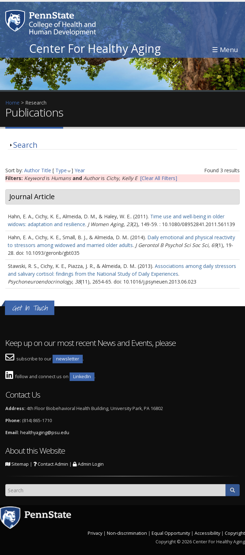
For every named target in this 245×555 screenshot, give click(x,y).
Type (61, 170)
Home (12, 102)
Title (46, 170)
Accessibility (207, 533)
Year (80, 170)
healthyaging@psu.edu (44, 433)
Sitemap (17, 464)
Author (32, 170)
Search (25, 145)
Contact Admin (50, 464)
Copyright (235, 533)
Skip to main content (24, 3)
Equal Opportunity (171, 533)
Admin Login (88, 464)
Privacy (95, 533)
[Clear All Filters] (158, 178)
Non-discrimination (127, 533)
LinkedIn (82, 377)
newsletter (67, 359)
